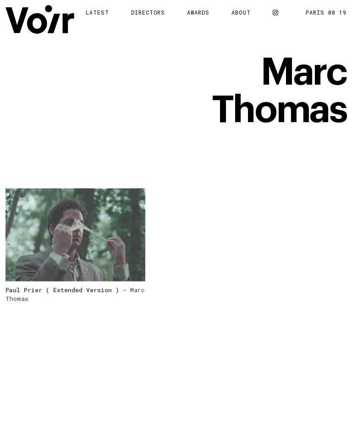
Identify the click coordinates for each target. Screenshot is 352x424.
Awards (198, 12)
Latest (97, 12)
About (241, 12)
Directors (148, 12)
